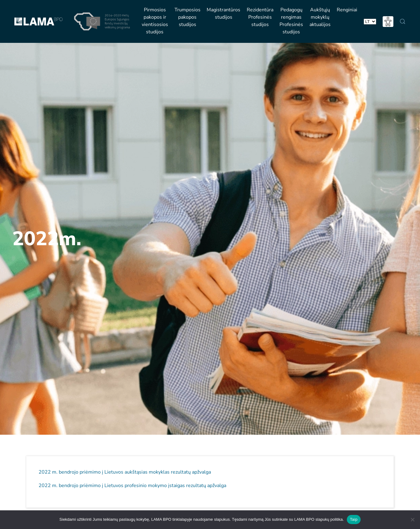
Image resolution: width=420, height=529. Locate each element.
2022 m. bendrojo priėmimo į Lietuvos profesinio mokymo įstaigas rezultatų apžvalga (132, 485)
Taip (354, 519)
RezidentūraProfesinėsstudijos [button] (260, 17)
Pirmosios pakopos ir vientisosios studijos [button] (155, 20)
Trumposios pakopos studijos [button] (187, 17)
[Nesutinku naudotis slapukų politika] (412, 519)
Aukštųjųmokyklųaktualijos (320, 17)
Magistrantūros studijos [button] (223, 13)
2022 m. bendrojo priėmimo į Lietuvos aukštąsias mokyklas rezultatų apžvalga (125, 472)
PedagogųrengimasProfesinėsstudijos (291, 20)
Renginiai (347, 9)
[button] (402, 21)
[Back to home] (38, 21)
